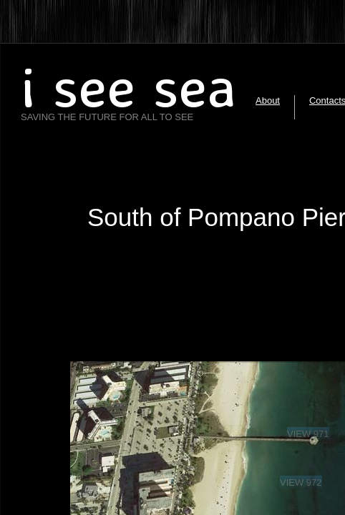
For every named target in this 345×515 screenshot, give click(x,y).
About (268, 100)
